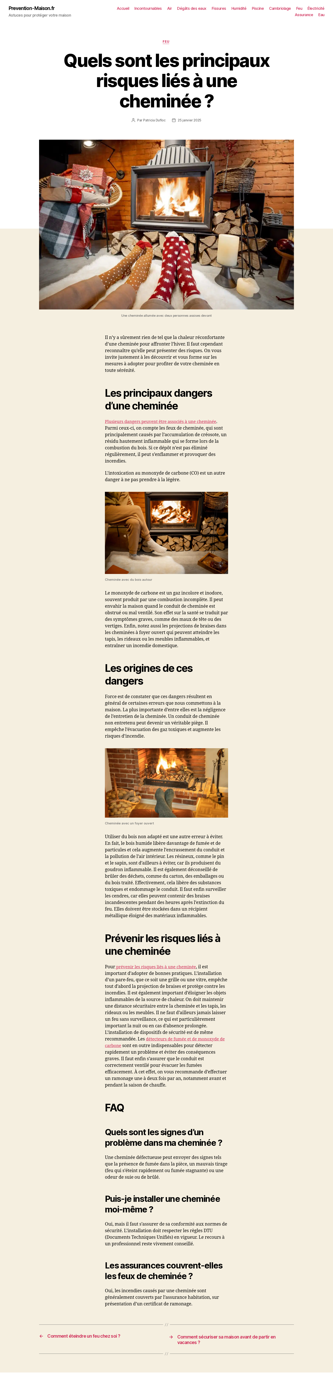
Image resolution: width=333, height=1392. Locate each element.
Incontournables (170, 8)
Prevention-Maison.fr (33, 8)
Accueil (145, 8)
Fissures (241, 8)
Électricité (280, 15)
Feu (321, 8)
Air (191, 8)
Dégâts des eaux (214, 8)
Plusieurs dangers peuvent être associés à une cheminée (164, 422)
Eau (321, 15)
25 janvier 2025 (189, 121)
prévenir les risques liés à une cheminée (158, 967)
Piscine (280, 8)
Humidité (261, 8)
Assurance (304, 15)
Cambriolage (302, 8)
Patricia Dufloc (154, 121)
